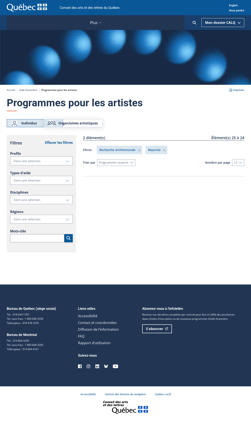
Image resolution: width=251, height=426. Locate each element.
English (233, 5)
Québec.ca (163, 399)
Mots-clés (18, 236)
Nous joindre (236, 10)
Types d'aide (20, 178)
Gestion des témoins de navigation (126, 399)
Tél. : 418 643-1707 (18, 320)
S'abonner (157, 334)
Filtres (87, 155)
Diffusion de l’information (98, 335)
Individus (23, 126)
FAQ (81, 341)
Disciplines (19, 197)
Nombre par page (217, 168)
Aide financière (28, 90)
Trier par (89, 168)
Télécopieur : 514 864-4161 (23, 354)
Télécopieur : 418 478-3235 (23, 328)
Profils (15, 159)
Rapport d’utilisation (94, 348)
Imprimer (236, 90)
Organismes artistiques (98, 126)
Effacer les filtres (59, 148)
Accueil (11, 90)
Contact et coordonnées (97, 328)
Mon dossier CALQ (223, 22)
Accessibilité (87, 321)
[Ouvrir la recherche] (194, 22)
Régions (16, 217)
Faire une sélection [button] (43, 167)
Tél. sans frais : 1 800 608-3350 (25, 324)
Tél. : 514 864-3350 (18, 346)
